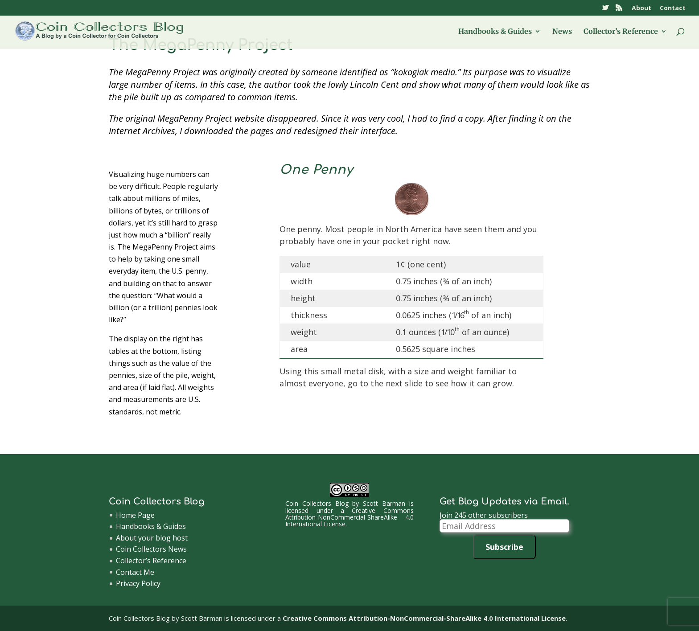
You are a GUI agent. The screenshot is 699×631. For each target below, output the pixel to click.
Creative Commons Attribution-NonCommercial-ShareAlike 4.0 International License (349, 517)
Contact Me (135, 572)
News (562, 32)
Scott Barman (384, 503)
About (641, 8)
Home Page (135, 515)
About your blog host (152, 538)
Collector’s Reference (621, 32)
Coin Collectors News (151, 549)
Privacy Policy (138, 583)
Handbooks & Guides (495, 32)
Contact (673, 8)
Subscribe (504, 546)
